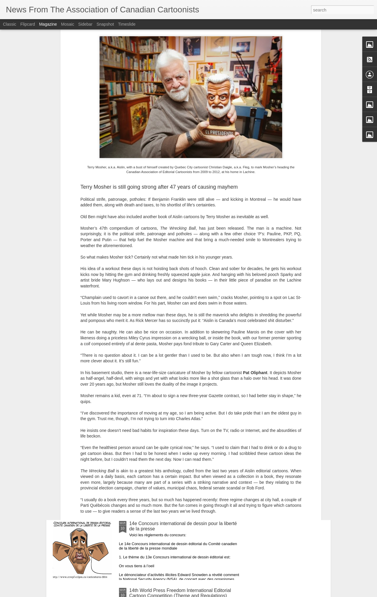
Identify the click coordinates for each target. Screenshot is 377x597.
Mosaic (67, 24)
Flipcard (27, 24)
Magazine (48, 24)
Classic (9, 24)
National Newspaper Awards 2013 (164, 389)
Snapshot (105, 24)
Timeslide (126, 24)
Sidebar (85, 24)
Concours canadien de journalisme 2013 (171, 456)
